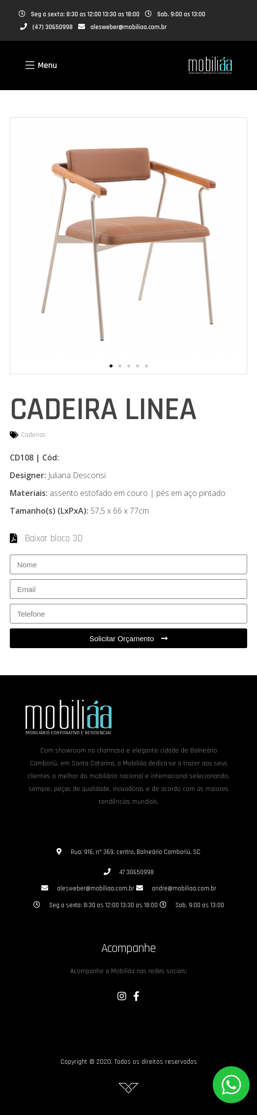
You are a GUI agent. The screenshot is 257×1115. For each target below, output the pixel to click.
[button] (111, 365)
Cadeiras (33, 434)
